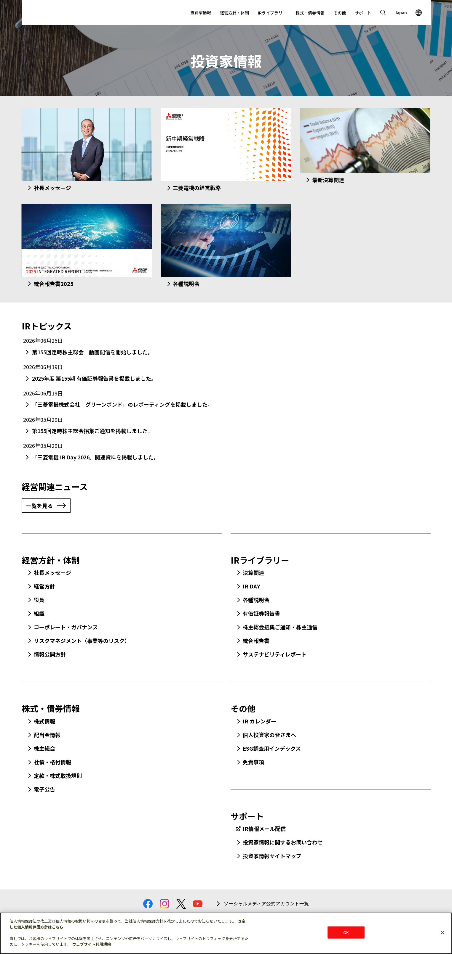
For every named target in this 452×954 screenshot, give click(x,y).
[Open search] (383, 12)
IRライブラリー (272, 13)
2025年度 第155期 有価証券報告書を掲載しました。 (94, 378)
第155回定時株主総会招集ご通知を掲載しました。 (92, 431)
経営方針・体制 (234, 13)
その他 (339, 13)
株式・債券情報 (310, 13)
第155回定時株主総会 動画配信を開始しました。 (92, 352)
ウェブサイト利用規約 (91, 944)
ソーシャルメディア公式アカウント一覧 (266, 903)
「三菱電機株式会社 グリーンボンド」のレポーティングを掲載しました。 (122, 404)
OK (346, 932)
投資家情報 (200, 12)
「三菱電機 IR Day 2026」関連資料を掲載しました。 (95, 457)
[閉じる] (442, 932)
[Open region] (418, 12)
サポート (363, 13)
